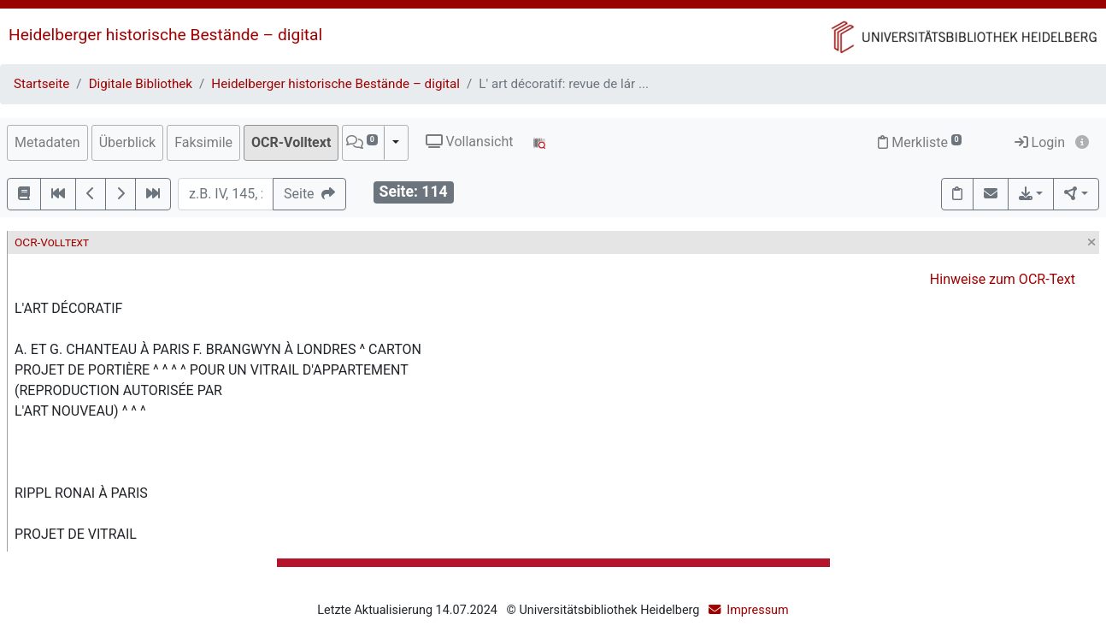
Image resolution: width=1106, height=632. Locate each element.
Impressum (757, 610)
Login (1040, 142)
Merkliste (920, 142)
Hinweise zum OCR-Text (1002, 279)
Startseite (41, 84)
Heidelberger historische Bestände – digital (165, 34)
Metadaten (47, 142)
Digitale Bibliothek (140, 84)
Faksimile (203, 142)
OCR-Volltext (291, 142)
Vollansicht (470, 141)
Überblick (127, 142)
